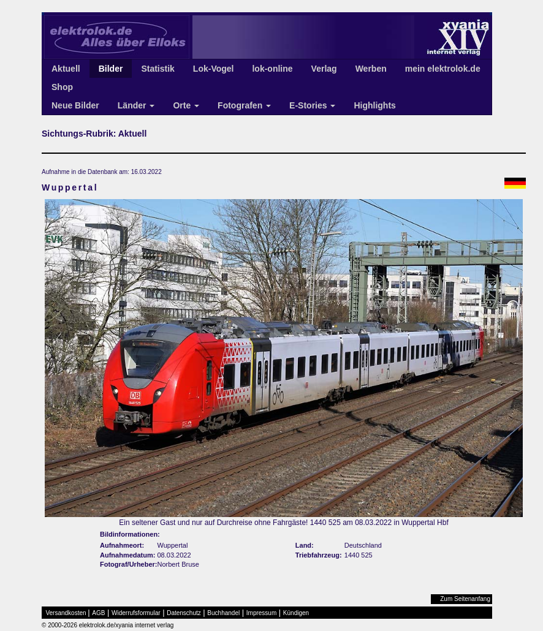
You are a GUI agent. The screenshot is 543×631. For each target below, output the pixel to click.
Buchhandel (223, 613)
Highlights (374, 105)
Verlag (324, 69)
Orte (186, 105)
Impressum (261, 613)
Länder (136, 105)
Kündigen (296, 613)
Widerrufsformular (136, 613)
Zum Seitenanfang (465, 598)
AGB (98, 613)
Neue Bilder (75, 105)
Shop (62, 87)
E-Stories (312, 105)
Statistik (157, 69)
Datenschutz (184, 613)
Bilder (111, 69)
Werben (371, 69)
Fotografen (244, 105)
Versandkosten (66, 613)
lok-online (272, 69)
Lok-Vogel (213, 69)
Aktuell (65, 69)
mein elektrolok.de (442, 69)
